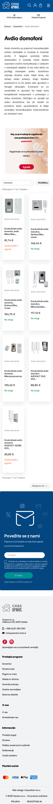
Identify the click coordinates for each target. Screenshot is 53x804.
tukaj (42, 568)
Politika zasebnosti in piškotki (16, 745)
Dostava (6, 739)
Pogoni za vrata (9, 673)
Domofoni (6, 664)
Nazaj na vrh (40, 486)
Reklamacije (8, 750)
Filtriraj (43, 182)
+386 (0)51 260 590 (13, 628)
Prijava (15, 801)
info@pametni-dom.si (14, 633)
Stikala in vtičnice (10, 679)
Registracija (34, 801)
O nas (5, 712)
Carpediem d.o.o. (32, 789)
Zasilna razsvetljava (11, 689)
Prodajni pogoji (9, 735)
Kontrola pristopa (10, 684)
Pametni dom (8, 668)
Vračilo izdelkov (9, 755)
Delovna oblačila (10, 694)
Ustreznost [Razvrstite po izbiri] (18, 182)
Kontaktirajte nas (10, 717)
